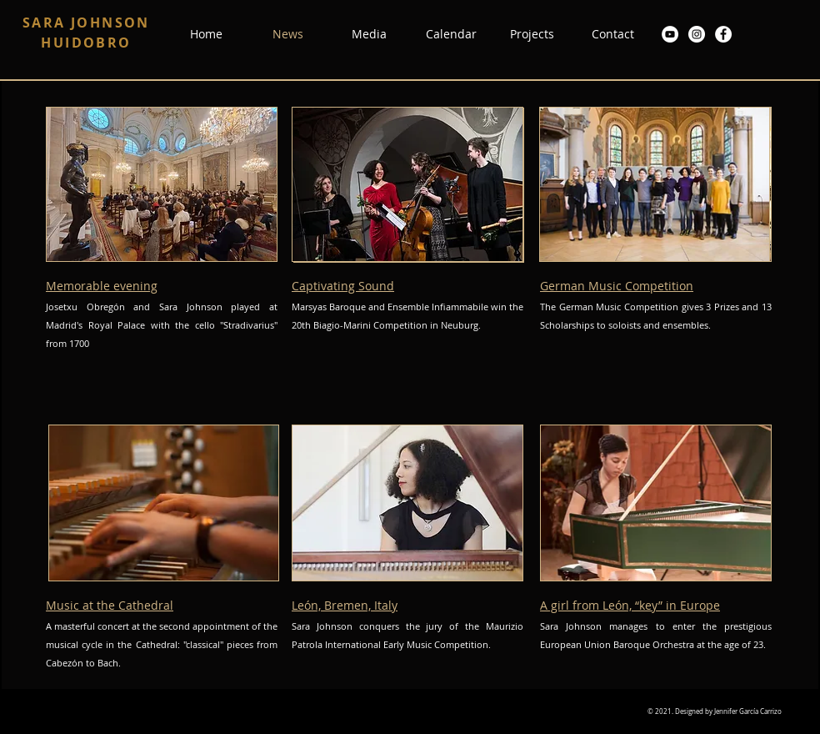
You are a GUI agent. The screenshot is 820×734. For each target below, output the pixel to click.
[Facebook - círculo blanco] (723, 34)
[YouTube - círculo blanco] (670, 34)
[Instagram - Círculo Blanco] (696, 34)
